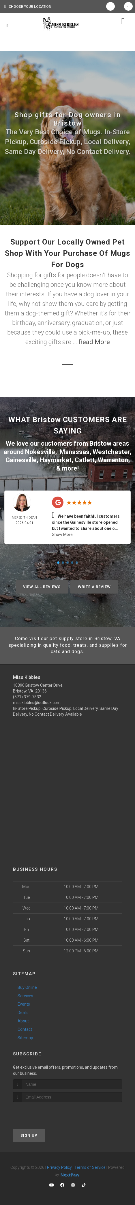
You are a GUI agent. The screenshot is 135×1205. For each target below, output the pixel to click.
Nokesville (40, 451)
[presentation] (43, 1113)
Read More (94, 342)
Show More (62, 534)
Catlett (85, 460)
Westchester (111, 451)
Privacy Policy (59, 1167)
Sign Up (29, 1135)
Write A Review (94, 587)
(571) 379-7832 (27, 697)
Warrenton (113, 460)
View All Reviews (42, 587)
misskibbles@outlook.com (37, 702)
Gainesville (21, 460)
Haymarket (56, 460)
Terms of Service (90, 1167)
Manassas (74, 451)
